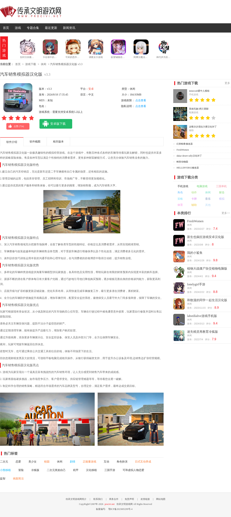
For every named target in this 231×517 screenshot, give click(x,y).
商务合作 (113, 499)
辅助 (194, 205)
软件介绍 (11, 142)
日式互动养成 (143, 461)
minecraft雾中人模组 (199, 91)
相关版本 (58, 141)
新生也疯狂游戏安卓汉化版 (205, 237)
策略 (180, 198)
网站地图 (160, 499)
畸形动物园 (182, 161)
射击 (221, 192)
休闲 (43, 64)
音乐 (208, 198)
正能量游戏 (89, 461)
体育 (180, 205)
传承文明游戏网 (30, 12)
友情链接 (145, 499)
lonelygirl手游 (196, 284)
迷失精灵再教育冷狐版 (202, 331)
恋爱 (18, 461)
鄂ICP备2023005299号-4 (120, 509)
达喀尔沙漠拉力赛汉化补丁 (203, 126)
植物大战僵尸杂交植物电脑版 (207, 268)
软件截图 (35, 141)
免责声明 (129, 499)
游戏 (18, 27)
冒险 (21, 470)
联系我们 (98, 499)
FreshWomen (183, 149)
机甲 (76, 470)
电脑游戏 (202, 186)
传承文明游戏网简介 (76, 499)
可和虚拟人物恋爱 (133, 470)
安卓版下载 (52, 124)
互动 (106, 461)
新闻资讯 (69, 27)
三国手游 (109, 470)
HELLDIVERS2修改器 (188, 167)
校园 (46, 461)
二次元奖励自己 (56, 470)
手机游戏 (182, 186)
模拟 (221, 198)
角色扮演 (122, 461)
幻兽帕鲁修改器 (185, 143)
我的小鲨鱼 (195, 252)
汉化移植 (91, 470)
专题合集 (33, 27)
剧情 (72, 461)
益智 (2, 478)
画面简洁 (18, 478)
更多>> (226, 213)
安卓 (91, 88)
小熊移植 (5, 470)
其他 (208, 205)
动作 (194, 192)
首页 (6, 27)
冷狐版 (35, 470)
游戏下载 (30, 64)
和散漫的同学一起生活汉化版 (207, 300)
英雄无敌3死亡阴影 (199, 108)
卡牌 (194, 198)
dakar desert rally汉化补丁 (189, 155)
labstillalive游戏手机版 (202, 316)
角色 (180, 192)
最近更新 (51, 27)
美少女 (32, 461)
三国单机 (221, 186)
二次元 (4, 461)
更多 (227, 83)
